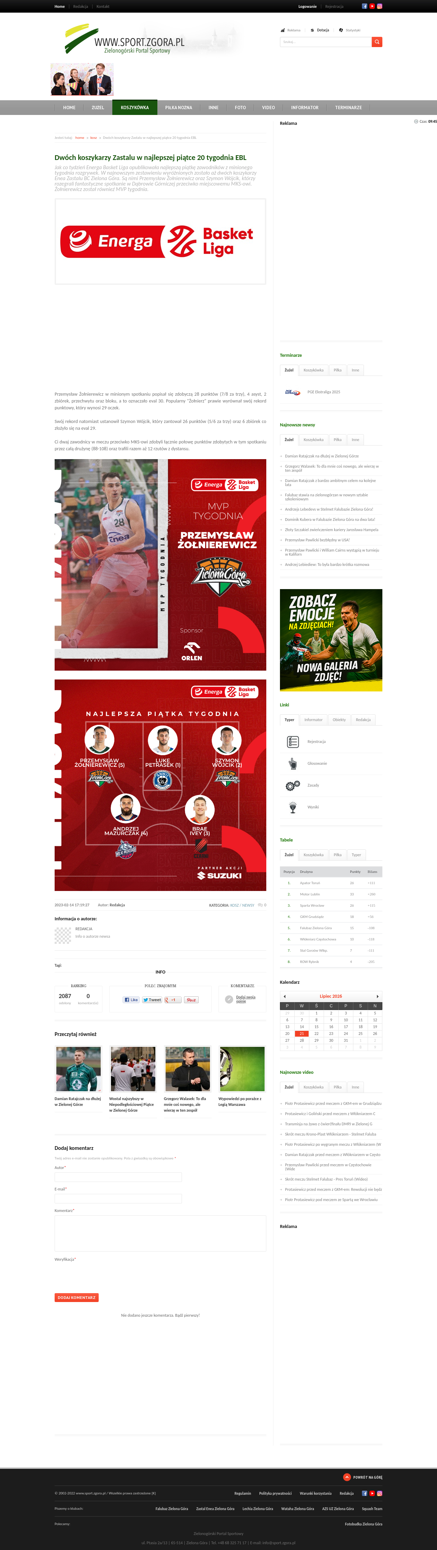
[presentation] (106, 1275)
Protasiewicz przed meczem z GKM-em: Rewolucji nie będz (333, 1189)
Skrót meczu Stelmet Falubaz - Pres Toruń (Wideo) (326, 1179)
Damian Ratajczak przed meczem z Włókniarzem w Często (332, 1154)
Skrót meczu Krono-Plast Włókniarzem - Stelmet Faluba (330, 1134)
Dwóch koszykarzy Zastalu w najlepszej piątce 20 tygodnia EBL (150, 157)
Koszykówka (135, 108)
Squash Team (372, 1509)
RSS (379, 6)
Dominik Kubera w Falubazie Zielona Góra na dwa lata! (330, 519)
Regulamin (243, 1493)
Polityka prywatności (275, 1493)
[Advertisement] (240, 78)
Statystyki (353, 30)
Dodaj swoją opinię (245, 999)
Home (60, 6)
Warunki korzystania (316, 1493)
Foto (240, 108)
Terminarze (348, 108)
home (79, 137)
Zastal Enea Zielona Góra (215, 1509)
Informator (305, 108)
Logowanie (307, 6)
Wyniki (302, 807)
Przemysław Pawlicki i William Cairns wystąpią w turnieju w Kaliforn (332, 552)
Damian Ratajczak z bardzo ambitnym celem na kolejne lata (330, 482)
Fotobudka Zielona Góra (363, 1524)
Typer (289, 719)
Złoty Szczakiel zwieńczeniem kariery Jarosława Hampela (331, 529)
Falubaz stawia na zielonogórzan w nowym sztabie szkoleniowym (326, 497)
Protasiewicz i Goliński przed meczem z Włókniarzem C (330, 1113)
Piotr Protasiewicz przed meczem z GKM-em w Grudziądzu (333, 1103)
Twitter (372, 6)
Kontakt (103, 6)
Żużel (98, 108)
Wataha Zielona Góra (297, 1509)
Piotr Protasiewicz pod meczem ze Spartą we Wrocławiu (331, 1199)
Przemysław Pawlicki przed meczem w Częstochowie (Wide (328, 1166)
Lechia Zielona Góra (258, 1509)
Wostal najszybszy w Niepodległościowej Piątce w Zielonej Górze (131, 1104)
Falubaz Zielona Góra (172, 1509)
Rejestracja (334, 6)
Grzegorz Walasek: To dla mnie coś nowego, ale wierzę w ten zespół (185, 1104)
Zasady (302, 785)
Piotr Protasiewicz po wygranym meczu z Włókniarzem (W (333, 1144)
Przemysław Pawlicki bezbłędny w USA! (317, 540)
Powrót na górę (367, 1477)
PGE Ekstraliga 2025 (312, 392)
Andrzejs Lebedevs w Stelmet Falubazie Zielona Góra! (329, 509)
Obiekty (339, 719)
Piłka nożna (178, 108)
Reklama (293, 30)
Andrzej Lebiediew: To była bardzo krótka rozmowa (327, 564)
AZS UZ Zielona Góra (338, 1509)
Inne (213, 108)
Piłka (338, 370)
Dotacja (323, 30)
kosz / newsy (242, 905)
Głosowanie (306, 764)
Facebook (364, 6)
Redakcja (80, 6)
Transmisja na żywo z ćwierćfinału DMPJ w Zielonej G (328, 1124)
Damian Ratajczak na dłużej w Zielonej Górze (322, 456)
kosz (93, 137)
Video (268, 108)
